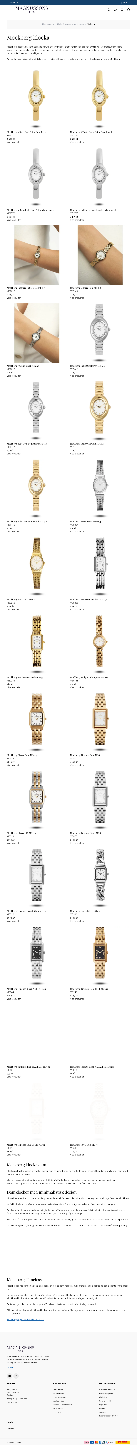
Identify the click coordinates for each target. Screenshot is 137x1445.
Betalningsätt (58, 1408)
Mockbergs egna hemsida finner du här (25, 1319)
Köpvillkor (103, 1405)
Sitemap (10, 1367)
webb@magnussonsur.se (17, 1399)
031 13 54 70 (12, 1403)
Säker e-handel (105, 1401)
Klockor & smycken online (66, 24)
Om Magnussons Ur (107, 1390)
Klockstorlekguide (106, 1393)
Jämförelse (103, 1412)
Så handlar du (58, 1393)
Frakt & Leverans (59, 1397)
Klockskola (103, 1397)
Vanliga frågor (58, 1401)
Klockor (81, 24)
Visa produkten (14, 142)
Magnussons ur (48, 24)
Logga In (10, 1428)
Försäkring (57, 1412)
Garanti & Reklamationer (62, 1405)
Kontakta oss (58, 1390)
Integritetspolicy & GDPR (108, 1416)
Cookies (102, 1408)
